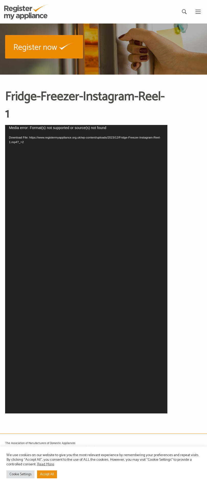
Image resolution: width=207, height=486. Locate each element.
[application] (86, 269)
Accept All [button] (47, 474)
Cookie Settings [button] (20, 474)
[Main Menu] (198, 12)
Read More (45, 464)
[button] (44, 46)
